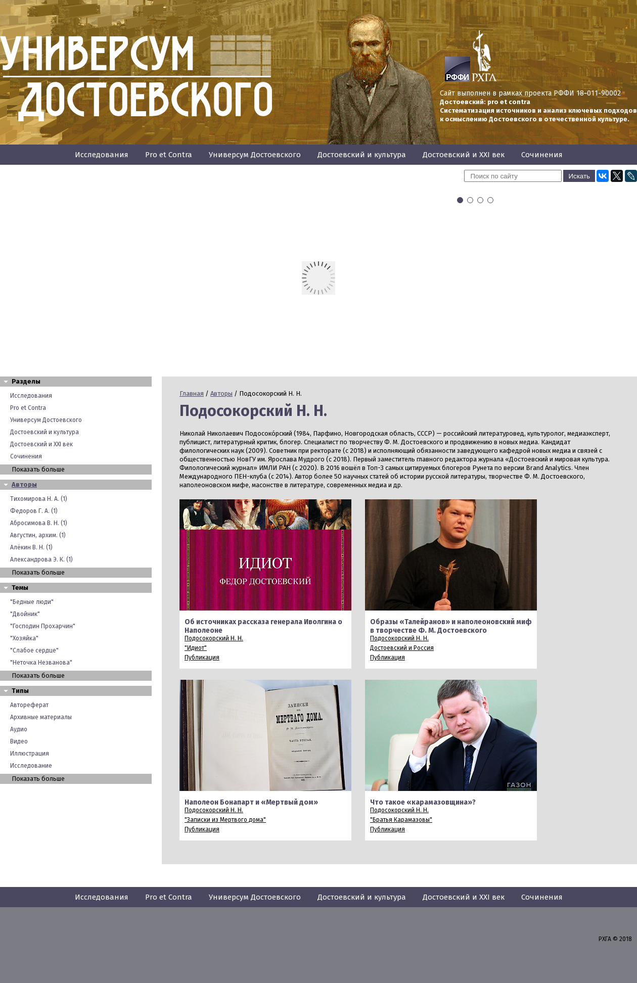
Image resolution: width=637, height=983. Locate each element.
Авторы (24, 484)
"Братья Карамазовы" (401, 819)
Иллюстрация (29, 753)
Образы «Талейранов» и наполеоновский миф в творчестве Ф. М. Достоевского (451, 626)
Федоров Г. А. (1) (34, 510)
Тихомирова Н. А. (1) (38, 498)
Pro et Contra (168, 154)
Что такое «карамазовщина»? (423, 802)
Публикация (202, 657)
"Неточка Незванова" (41, 662)
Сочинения (542, 154)
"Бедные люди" (32, 601)
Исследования (101, 154)
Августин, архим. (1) (38, 535)
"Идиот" (196, 647)
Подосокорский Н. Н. (214, 638)
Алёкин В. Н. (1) (31, 547)
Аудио (18, 729)
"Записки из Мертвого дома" (225, 819)
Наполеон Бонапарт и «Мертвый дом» (251, 802)
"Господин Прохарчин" (42, 626)
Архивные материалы (41, 717)
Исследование (31, 765)
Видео (19, 741)
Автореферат (29, 705)
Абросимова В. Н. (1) (38, 523)
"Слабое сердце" (34, 650)
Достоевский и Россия (402, 647)
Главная (191, 393)
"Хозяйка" (24, 638)
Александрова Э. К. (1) (41, 559)
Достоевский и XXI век (464, 154)
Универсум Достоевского (255, 154)
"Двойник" (25, 614)
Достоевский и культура (361, 154)
